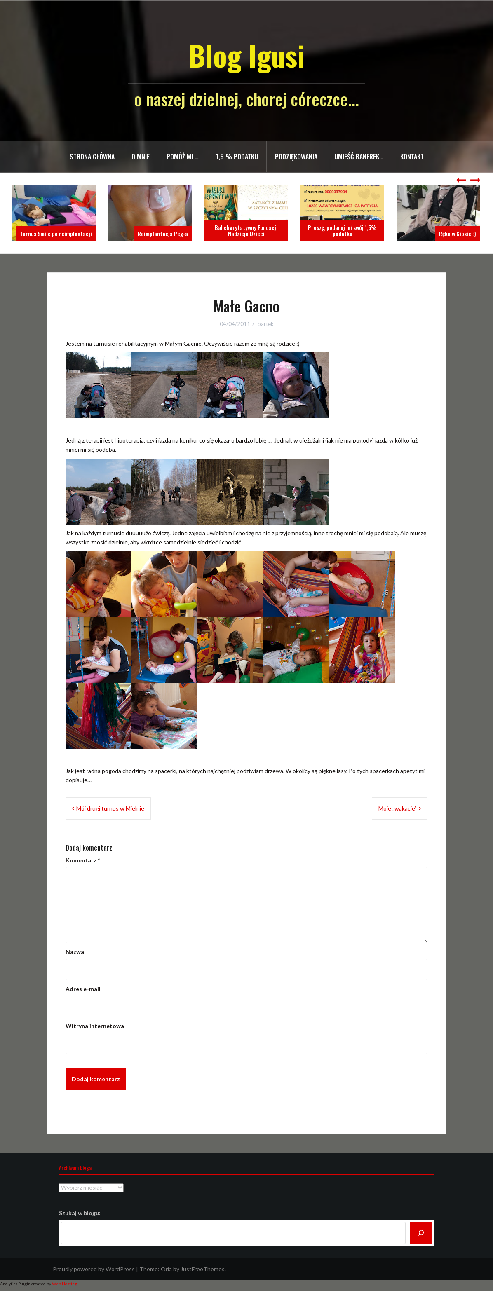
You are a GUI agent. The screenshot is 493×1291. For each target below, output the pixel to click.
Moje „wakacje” (397, 808)
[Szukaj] (421, 1233)
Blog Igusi (247, 55)
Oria (166, 1268)
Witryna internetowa (95, 1025)
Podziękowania (296, 157)
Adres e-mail (83, 988)
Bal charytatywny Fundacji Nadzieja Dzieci (246, 230)
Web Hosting (64, 1283)
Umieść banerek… (358, 157)
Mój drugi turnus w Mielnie (110, 808)
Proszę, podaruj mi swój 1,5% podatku (342, 230)
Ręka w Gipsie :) (457, 233)
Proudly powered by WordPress (94, 1268)
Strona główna (92, 157)
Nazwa (75, 951)
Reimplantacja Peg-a (163, 233)
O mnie (140, 157)
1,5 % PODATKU (237, 157)
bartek (266, 324)
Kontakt (412, 157)
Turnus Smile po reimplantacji (56, 233)
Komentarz (83, 860)
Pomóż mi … (183, 157)
